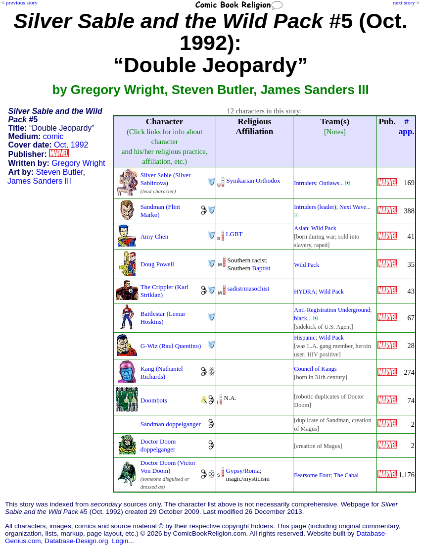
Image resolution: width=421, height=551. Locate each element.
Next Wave (352, 206)
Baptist (261, 268)
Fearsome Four (312, 475)
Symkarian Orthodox (254, 180)
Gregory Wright (78, 163)
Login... (123, 541)
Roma (252, 470)
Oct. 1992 (71, 145)
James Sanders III (39, 181)
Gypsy (234, 470)
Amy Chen (154, 236)
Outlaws (329, 183)
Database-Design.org (76, 541)
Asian (301, 228)
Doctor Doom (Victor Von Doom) (167, 466)
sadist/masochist (249, 288)
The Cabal (346, 475)
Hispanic (305, 337)
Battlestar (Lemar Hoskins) (163, 317)
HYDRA (305, 291)
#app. (407, 126)
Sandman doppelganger (170, 424)
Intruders (305, 183)
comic (53, 136)
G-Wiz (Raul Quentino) (170, 346)
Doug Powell (157, 264)
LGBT (234, 234)
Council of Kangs (315, 368)
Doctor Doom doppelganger (158, 445)
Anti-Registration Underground (332, 309)
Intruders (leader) (315, 206)
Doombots (153, 400)
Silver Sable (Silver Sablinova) (165, 179)
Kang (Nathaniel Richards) (161, 372)
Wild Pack (323, 228)
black (300, 318)
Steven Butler (59, 172)
